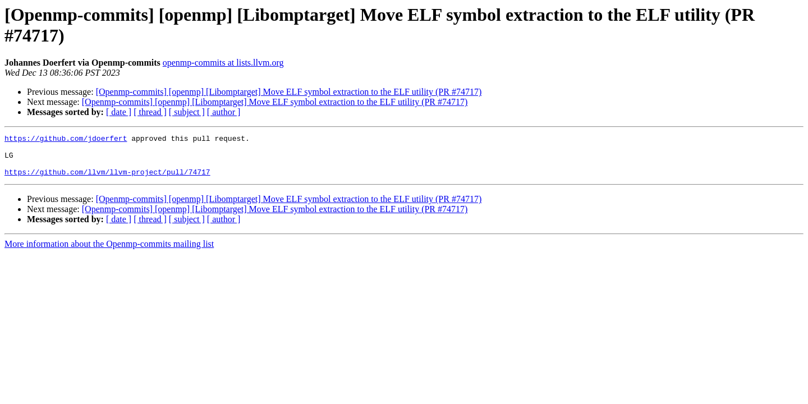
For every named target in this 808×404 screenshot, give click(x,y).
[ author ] (224, 112)
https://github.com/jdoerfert (65, 140)
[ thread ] (150, 112)
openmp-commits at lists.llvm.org (223, 62)
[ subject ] (187, 112)
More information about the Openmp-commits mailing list (109, 252)
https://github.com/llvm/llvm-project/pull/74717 (107, 180)
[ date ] (118, 112)
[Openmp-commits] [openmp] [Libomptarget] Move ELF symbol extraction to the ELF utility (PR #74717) (289, 92)
